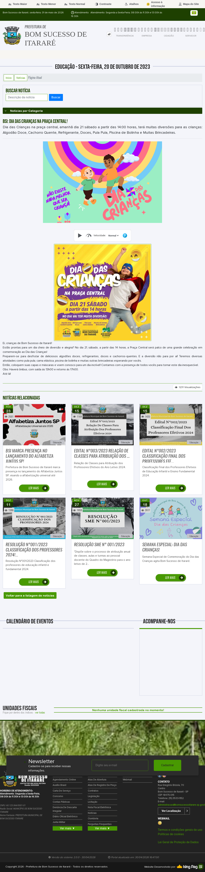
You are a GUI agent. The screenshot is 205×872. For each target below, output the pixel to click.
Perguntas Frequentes (100, 824)
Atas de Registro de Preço (102, 785)
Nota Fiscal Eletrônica (99, 807)
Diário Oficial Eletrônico (65, 816)
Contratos (93, 791)
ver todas (40, 712)
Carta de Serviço (62, 791)
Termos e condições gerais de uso (180, 830)
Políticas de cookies (171, 834)
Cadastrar (167, 765)
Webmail (127, 780)
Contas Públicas (61, 802)
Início (9, 78)
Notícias (20, 78)
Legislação (93, 796)
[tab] (109, 34)
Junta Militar (59, 822)
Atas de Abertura (97, 780)
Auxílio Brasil (59, 785)
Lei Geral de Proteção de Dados (178, 842)
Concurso (58, 796)
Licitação (92, 802)
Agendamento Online (64, 780)
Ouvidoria (93, 818)
